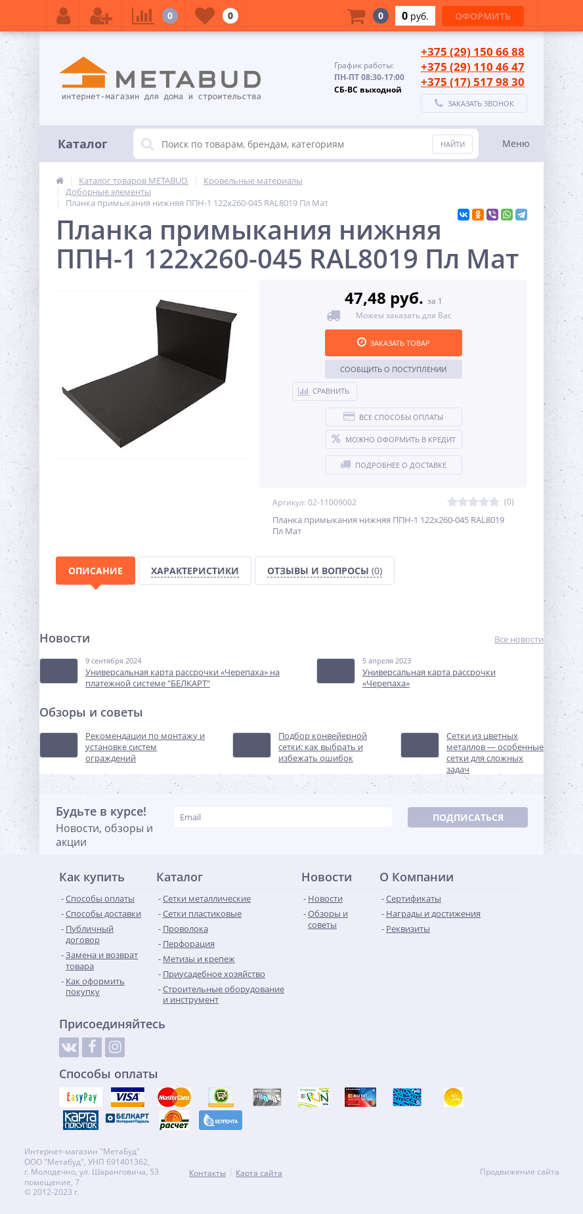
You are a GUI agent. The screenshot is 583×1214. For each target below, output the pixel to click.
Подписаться (468, 817)
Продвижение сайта (519, 1172)
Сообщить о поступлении (393, 369)
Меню (516, 143)
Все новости (519, 639)
